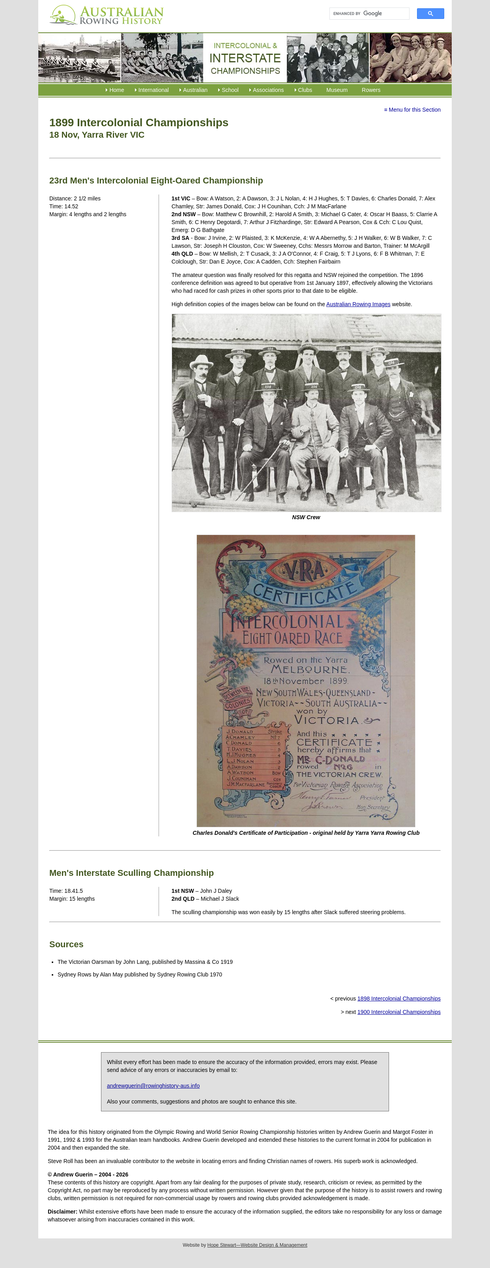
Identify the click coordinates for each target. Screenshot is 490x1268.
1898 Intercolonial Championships (399, 998)
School (230, 90)
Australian (195, 90)
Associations (268, 90)
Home (116, 90)
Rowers (371, 90)
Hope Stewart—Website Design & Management (257, 1245)
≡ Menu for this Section (412, 110)
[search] (365, 13)
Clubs (305, 90)
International (153, 90)
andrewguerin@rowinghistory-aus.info (153, 1086)
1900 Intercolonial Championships (399, 1012)
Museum (337, 90)
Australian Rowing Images (358, 304)
